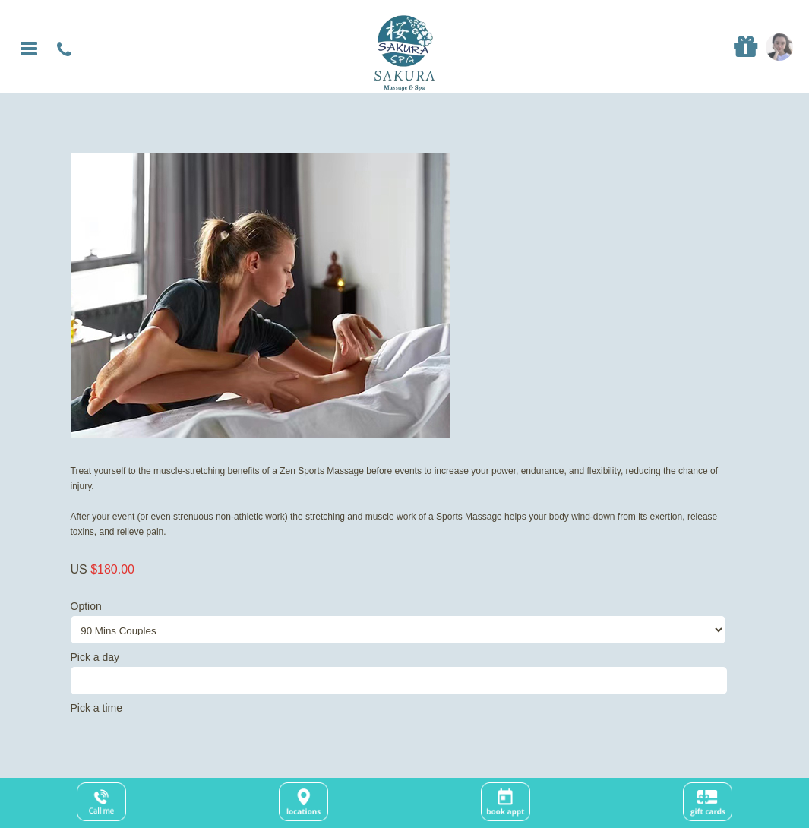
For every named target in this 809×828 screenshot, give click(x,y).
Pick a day (405, 672)
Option (405, 621)
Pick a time (96, 708)
